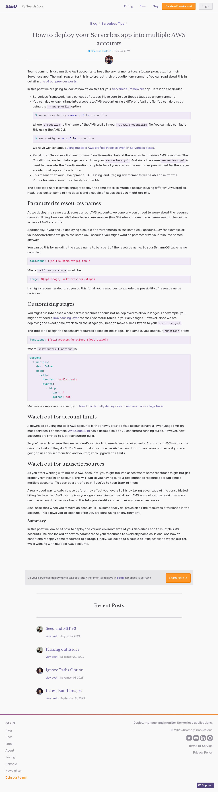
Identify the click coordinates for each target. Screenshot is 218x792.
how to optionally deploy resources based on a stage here (121, 405)
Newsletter (13, 769)
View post (52, 634)
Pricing (128, 6)
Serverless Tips (113, 24)
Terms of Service (200, 744)
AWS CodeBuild (79, 430)
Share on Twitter (99, 51)
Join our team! (15, 776)
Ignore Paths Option (64, 668)
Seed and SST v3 (61, 627)
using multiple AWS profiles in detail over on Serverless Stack (110, 147)
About (9, 749)
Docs (143, 6)
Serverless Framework (128, 89)
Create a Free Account (178, 6)
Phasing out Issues (62, 648)
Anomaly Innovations (197, 728)
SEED (11, 6)
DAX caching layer (66, 317)
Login (205, 6)
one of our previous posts (58, 81)
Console (11, 762)
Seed (120, 576)
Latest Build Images (64, 689)
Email (9, 742)
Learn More (178, 576)
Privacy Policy (203, 751)
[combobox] (41, 6)
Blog (155, 6)
